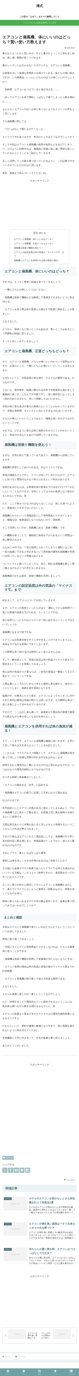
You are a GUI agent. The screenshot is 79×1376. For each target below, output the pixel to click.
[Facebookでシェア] (10, 1170)
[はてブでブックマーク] (16, 1170)
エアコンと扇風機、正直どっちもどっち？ (34, 243)
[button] (27, 1170)
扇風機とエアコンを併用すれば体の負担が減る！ (37, 260)
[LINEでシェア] (21, 1170)
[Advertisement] (39, 205)
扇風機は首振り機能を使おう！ (28, 248)
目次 (35, 233)
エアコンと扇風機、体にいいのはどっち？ (34, 239)
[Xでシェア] (5, 1170)
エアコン (8, 1158)
